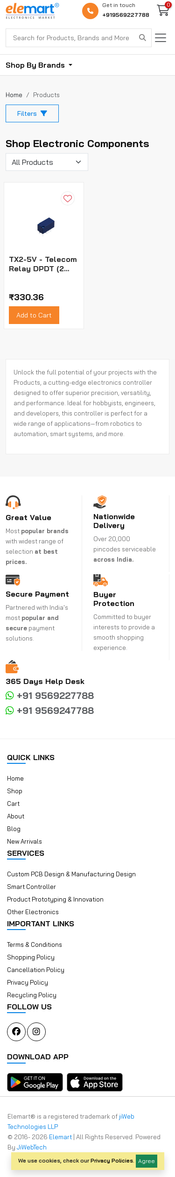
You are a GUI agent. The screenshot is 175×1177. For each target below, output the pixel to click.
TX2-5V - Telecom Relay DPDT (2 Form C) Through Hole (43, 264)
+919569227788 (125, 14)
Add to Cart (34, 315)
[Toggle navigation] (160, 37)
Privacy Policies (112, 1160)
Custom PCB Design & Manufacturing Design (71, 874)
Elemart (61, 1137)
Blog (14, 828)
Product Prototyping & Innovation (55, 899)
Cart (13, 803)
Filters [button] (32, 113)
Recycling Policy (31, 995)
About (15, 816)
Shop (14, 791)
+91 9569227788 (50, 695)
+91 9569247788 (50, 710)
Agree (146, 1160)
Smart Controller (31, 886)
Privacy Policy (27, 982)
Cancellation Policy (35, 969)
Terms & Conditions (34, 944)
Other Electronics (33, 912)
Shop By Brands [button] (36, 65)
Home (15, 778)
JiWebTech (32, 1147)
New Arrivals (24, 841)
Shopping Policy (31, 957)
